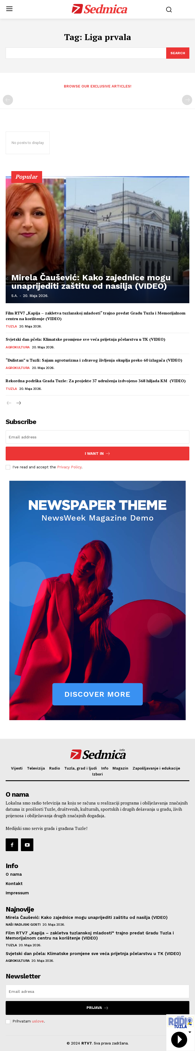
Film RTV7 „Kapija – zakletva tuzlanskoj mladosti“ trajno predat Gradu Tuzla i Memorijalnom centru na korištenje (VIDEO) (90, 935)
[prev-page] (8, 100)
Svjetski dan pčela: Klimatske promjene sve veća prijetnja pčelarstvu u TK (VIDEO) (85, 339)
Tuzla (11, 326)
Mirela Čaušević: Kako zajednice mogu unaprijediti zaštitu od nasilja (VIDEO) (91, 281)
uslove (38, 1021)
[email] (97, 437)
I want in (97, 453)
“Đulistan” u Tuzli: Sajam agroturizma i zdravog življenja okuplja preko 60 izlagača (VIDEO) (94, 360)
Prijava (97, 1008)
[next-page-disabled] (187, 100)
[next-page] (18, 403)
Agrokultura (18, 347)
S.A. (14, 296)
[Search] (177, 53)
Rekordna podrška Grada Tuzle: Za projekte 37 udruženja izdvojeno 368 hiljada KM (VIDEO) (96, 380)
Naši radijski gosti (23, 925)
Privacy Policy (69, 467)
